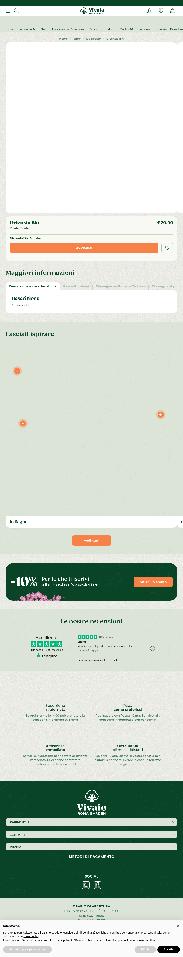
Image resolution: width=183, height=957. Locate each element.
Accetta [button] (169, 949)
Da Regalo (93, 38)
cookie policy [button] (31, 936)
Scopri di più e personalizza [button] (27, 949)
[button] (178, 926)
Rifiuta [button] (145, 949)
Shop (77, 38)
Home (63, 38)
